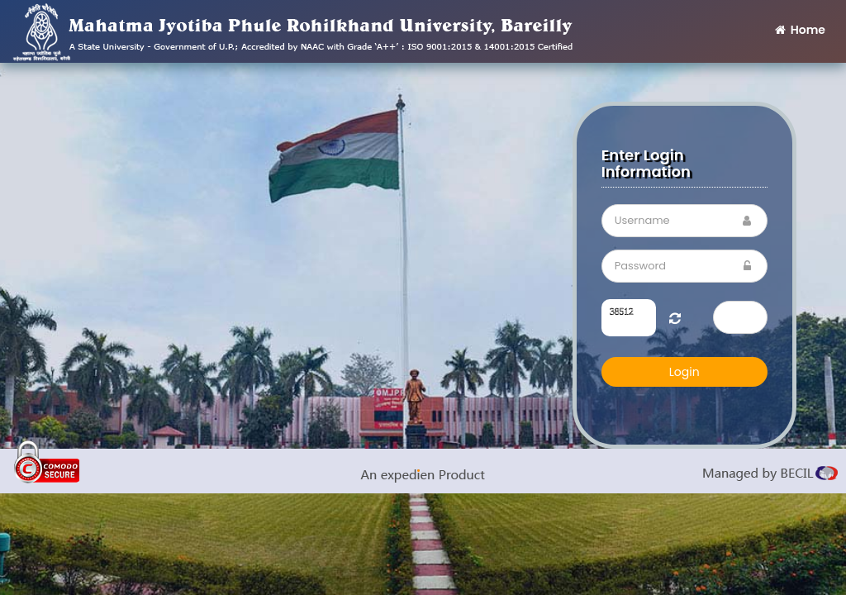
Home (798, 29)
